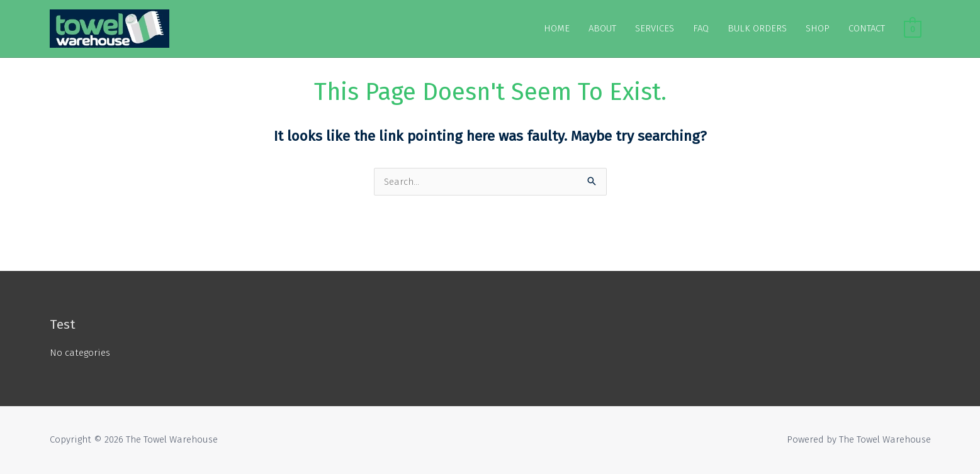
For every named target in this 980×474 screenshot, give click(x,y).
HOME (557, 28)
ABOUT (602, 28)
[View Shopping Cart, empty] (912, 28)
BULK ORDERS (757, 28)
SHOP (818, 28)
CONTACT (866, 28)
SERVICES (654, 28)
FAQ (701, 28)
